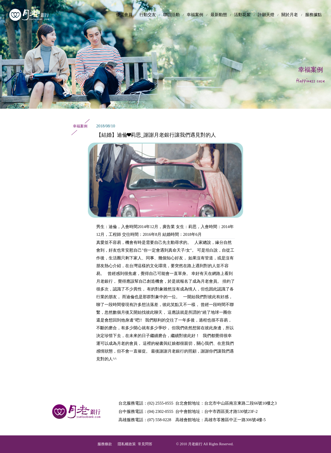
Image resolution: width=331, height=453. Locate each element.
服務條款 (104, 444)
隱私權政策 (127, 444)
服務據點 (313, 14)
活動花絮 (242, 14)
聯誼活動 (171, 14)
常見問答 (145, 444)
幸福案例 (195, 14)
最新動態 (218, 14)
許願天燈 (266, 14)
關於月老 (289, 14)
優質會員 (124, 14)
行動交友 (147, 14)
